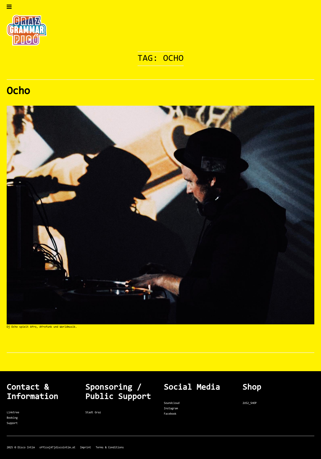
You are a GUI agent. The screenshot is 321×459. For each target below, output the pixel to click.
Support (12, 423)
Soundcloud (171, 403)
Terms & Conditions (110, 447)
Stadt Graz (93, 412)
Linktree (13, 412)
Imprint (85, 447)
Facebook (170, 413)
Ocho (18, 91)
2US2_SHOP (250, 403)
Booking (12, 417)
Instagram (171, 408)
